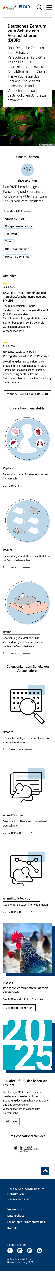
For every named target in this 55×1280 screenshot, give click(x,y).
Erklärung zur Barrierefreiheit (26, 1222)
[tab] (27, 173)
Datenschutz (15, 1215)
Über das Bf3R (17, 211)
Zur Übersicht (16, 486)
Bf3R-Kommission (17, 249)
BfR (23, 62)
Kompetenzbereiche (18, 226)
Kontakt (12, 1228)
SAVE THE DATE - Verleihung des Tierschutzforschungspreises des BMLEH (24, 296)
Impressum (14, 1209)
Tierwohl (11, 233)
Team (9, 241)
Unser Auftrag (14, 218)
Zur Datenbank (17, 749)
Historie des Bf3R (17, 256)
